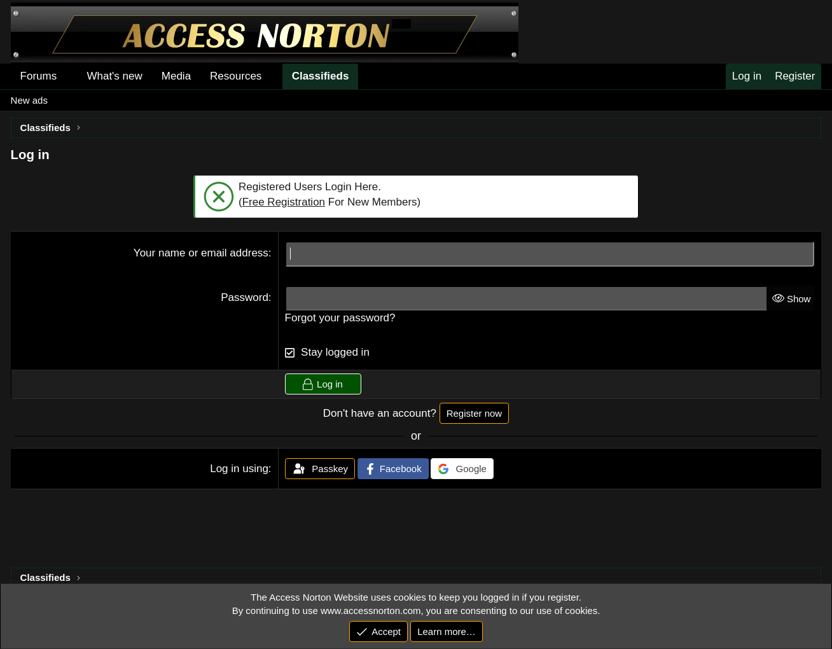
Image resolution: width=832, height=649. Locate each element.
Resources (235, 76)
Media (176, 76)
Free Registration (283, 202)
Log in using (239, 469)
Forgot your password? (340, 318)
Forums (38, 76)
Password (244, 297)
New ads (29, 100)
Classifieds (320, 76)
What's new (114, 76)
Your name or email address (201, 253)
